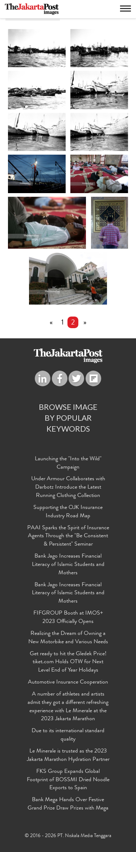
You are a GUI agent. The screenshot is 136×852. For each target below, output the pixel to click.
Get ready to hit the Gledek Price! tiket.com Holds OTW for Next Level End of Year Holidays (68, 662)
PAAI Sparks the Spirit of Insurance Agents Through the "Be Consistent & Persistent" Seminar (68, 536)
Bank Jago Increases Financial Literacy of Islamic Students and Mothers (68, 565)
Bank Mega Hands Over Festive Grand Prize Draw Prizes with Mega (68, 805)
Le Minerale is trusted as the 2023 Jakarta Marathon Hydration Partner (68, 756)
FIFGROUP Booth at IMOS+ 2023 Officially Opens (68, 618)
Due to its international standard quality (68, 736)
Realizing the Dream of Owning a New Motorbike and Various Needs (68, 638)
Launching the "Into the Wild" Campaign (68, 464)
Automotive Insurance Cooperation (68, 683)
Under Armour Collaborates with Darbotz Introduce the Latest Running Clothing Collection (68, 488)
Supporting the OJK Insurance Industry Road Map (68, 512)
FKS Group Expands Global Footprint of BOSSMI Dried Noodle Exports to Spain (68, 780)
